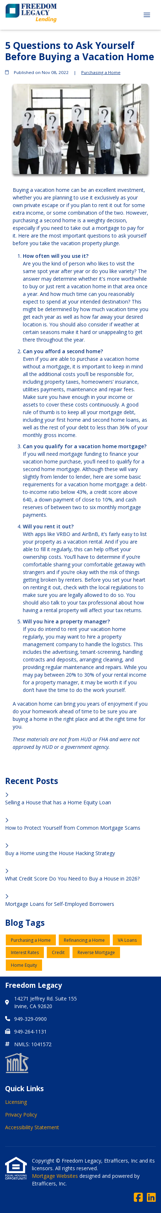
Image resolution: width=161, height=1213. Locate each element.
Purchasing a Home (100, 72)
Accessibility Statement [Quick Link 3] (32, 1127)
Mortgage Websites (55, 1175)
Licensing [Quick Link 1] (16, 1101)
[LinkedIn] (151, 1197)
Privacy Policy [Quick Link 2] (21, 1114)
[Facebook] (138, 1197)
